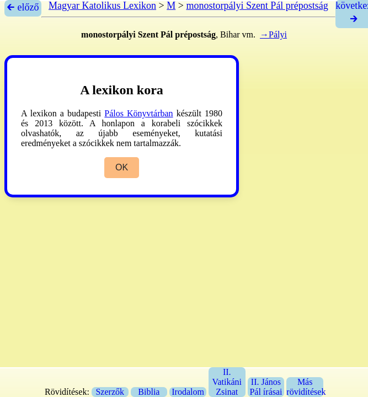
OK (121, 167)
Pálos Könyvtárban (138, 113)
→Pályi (273, 34)
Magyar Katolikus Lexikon (102, 5)
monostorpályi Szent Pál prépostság (257, 5)
